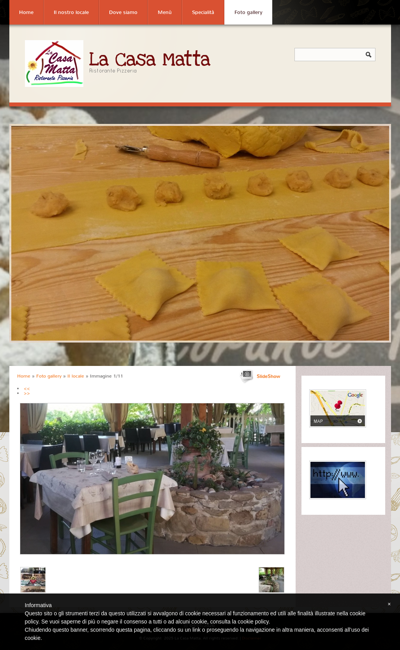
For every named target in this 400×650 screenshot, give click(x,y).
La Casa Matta (150, 60)
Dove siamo (123, 12)
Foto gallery (248, 12)
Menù (165, 12)
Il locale (75, 376)
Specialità (203, 12)
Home (26, 12)
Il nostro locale (71, 12)
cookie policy (253, 621)
